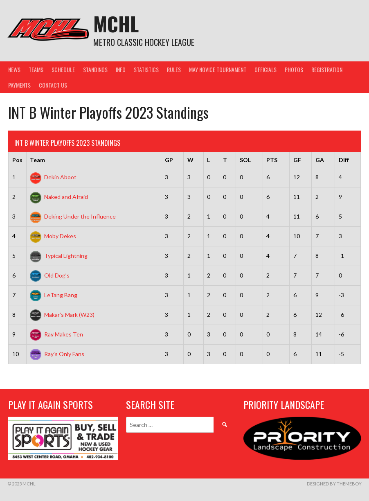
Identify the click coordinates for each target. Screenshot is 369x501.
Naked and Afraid (59, 196)
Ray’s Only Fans (57, 353)
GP (169, 159)
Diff (344, 159)
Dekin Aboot (53, 177)
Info (121, 69)
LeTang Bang (53, 294)
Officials (265, 69)
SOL (245, 159)
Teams (36, 69)
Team (37, 159)
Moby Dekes (53, 235)
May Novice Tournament (217, 69)
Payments (19, 85)
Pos (17, 159)
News (14, 69)
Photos (294, 69)
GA (319, 159)
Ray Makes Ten (56, 334)
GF (297, 159)
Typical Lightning (59, 255)
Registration (326, 69)
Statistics (146, 69)
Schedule (63, 69)
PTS (271, 159)
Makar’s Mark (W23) (62, 314)
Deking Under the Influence (73, 216)
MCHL (116, 23)
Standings (95, 69)
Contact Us (53, 85)
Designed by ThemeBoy (334, 483)
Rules (174, 69)
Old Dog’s (50, 275)
